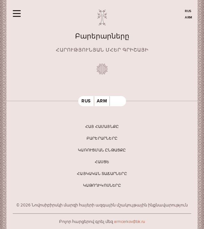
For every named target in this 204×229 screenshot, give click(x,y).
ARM (189, 17)
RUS (188, 11)
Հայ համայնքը (102, 126)
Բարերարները (102, 138)
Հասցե (102, 162)
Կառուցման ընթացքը (102, 150)
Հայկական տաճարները (102, 173)
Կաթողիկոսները (102, 185)
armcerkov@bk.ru (129, 221)
